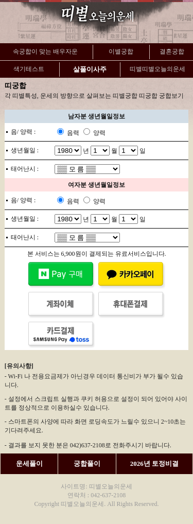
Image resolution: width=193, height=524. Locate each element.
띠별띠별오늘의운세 (157, 69)
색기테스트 (28, 69)
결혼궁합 (172, 51)
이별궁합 (121, 51)
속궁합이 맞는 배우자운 (45, 51)
